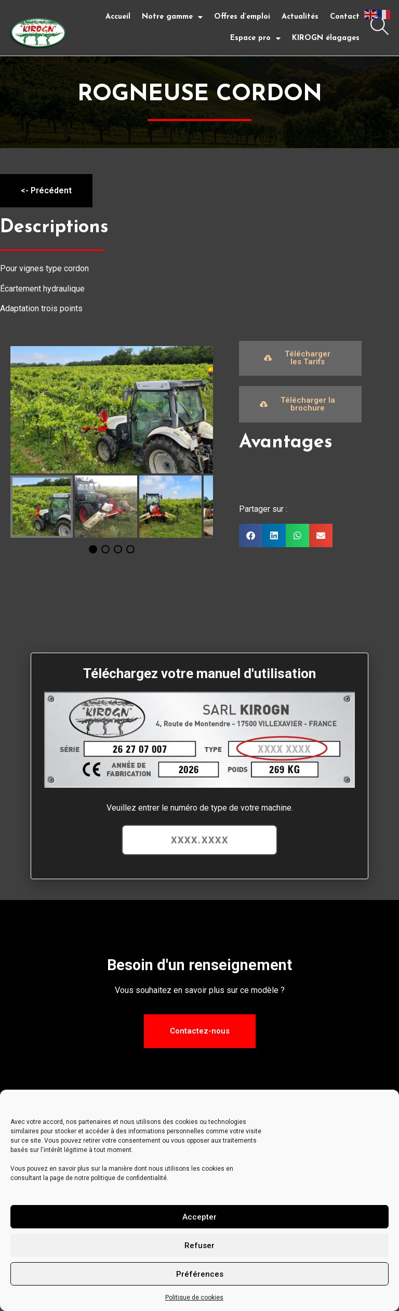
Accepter (199, 1217)
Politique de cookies (194, 1297)
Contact (345, 17)
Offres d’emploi (242, 17)
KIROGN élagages (326, 38)
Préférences (199, 1274)
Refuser (199, 1245)
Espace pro (255, 38)
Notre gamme (172, 17)
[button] (250, 535)
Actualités (300, 17)
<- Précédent (46, 190)
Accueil (117, 17)
